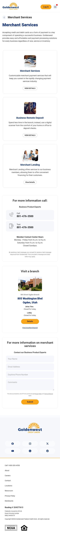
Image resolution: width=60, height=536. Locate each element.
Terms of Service (48, 393)
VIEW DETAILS (30, 88)
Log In (46, 7)
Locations (8, 486)
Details (30, 321)
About (7, 470)
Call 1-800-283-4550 (12, 465)
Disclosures (9, 501)
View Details (30, 182)
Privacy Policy (38, 393)
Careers (7, 475)
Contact (8, 481)
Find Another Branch (30, 328)
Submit (30, 402)
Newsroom (9, 491)
